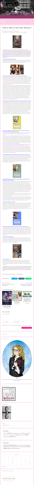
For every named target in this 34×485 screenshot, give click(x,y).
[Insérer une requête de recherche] (17, 334)
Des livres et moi (6, 32)
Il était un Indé (12, 32)
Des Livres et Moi (6, 17)
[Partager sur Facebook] (21, 278)
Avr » (4, 466)
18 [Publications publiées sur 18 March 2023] (25, 461)
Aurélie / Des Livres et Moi (7, 31)
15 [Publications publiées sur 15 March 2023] (12, 461)
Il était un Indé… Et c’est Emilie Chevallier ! (17, 302)
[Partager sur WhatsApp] (28, 278)
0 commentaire (24, 32)
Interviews (17, 32)
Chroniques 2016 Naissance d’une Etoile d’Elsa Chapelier (7, 306)
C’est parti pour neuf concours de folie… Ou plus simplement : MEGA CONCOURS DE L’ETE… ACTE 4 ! (27, 300)
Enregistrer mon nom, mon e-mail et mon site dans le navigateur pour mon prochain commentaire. (16, 325)
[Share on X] (14, 278)
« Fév (3, 466)
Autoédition (7, 274)
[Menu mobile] (31, 16)
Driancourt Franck (12, 274)
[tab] (5, 431)
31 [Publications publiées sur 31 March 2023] (21, 464)
